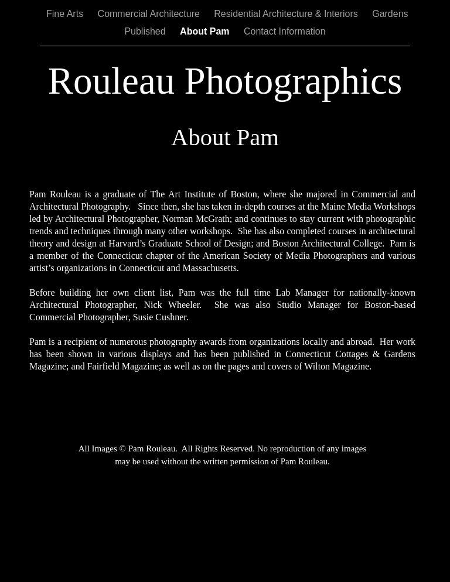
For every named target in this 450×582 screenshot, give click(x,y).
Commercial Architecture (150, 14)
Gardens (390, 14)
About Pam (206, 31)
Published (146, 31)
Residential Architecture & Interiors (287, 14)
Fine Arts (66, 14)
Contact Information (285, 31)
